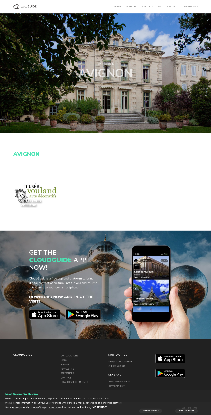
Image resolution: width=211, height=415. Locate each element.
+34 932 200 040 (116, 366)
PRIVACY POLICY (116, 386)
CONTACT (172, 6)
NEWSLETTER (68, 368)
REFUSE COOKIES (186, 411)
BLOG (64, 360)
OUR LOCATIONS (151, 6)
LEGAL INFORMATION (119, 381)
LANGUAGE (189, 6)
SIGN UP (131, 6)
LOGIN (117, 6)
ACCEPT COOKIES (151, 411)
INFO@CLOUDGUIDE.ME (120, 361)
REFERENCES (67, 373)
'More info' (99, 407)
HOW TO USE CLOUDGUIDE (75, 382)
